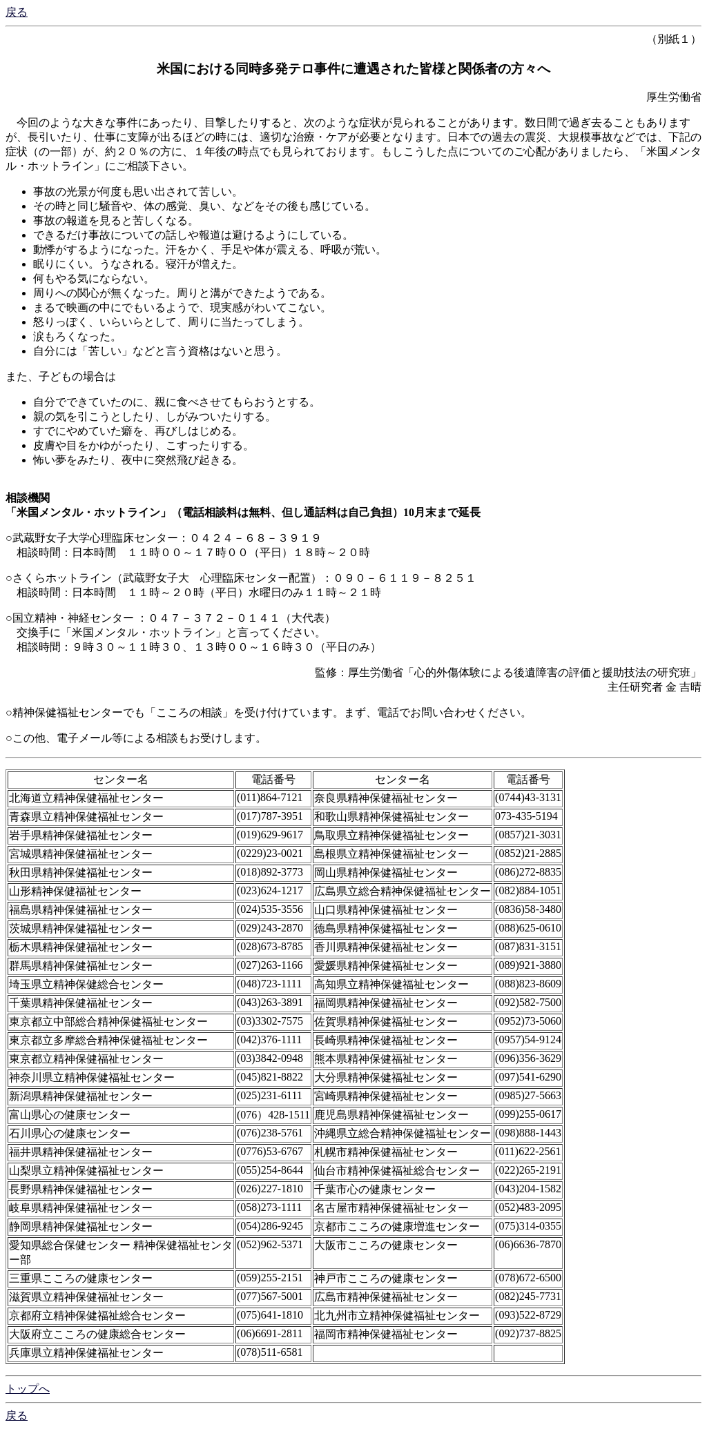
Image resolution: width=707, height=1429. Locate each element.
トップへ (28, 1388)
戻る (17, 12)
